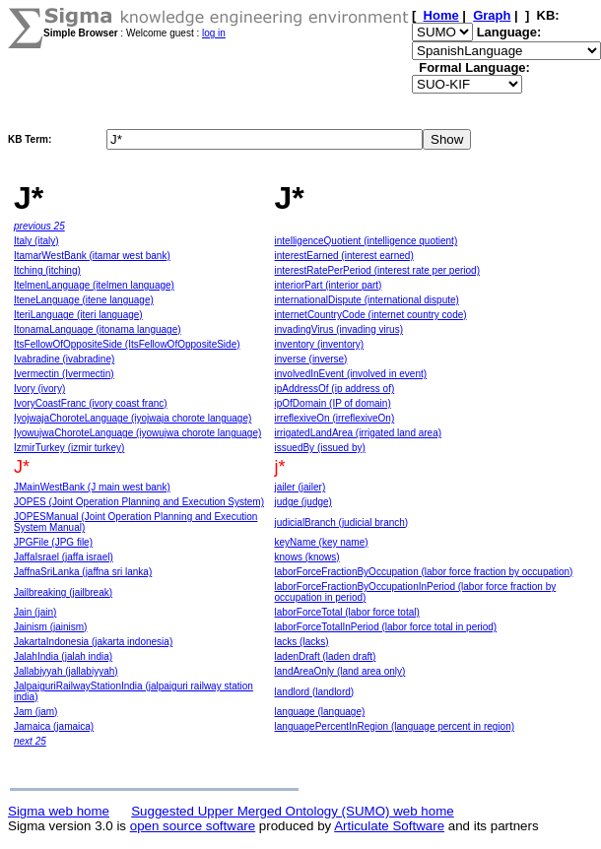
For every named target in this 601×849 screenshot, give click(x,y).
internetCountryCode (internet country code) (371, 314)
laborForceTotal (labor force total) (347, 612)
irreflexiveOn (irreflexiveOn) (335, 418)
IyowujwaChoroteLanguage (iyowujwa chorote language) (137, 432)
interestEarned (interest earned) (344, 255)
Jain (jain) (35, 612)
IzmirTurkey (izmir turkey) (69, 447)
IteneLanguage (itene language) (84, 299)
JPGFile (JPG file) (53, 542)
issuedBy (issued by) (320, 447)
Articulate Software (389, 825)
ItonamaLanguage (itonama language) (97, 329)
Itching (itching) (47, 270)
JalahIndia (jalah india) (63, 656)
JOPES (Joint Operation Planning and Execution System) (139, 501)
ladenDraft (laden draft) (325, 656)
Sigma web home (58, 811)
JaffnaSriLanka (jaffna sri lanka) (83, 571)
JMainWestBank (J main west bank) (92, 487)
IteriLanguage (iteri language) (78, 314)
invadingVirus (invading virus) (339, 329)
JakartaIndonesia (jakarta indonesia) (93, 641)
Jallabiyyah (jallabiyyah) (66, 671)
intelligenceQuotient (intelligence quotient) (366, 240)
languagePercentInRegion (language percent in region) (395, 726)
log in (214, 33)
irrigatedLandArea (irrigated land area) (358, 432)
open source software (192, 825)
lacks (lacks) (302, 641)
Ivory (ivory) (39, 388)
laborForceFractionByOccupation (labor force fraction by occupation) (424, 571)
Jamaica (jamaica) (54, 726)
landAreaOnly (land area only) (340, 671)
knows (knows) (307, 557)
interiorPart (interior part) (328, 285)
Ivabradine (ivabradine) (64, 359)
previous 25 (39, 226)
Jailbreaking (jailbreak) (63, 592)
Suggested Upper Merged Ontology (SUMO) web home (292, 811)
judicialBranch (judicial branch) (342, 522)
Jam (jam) (35, 711)
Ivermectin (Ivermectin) (64, 373)
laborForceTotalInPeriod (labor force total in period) (386, 626)
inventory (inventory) (320, 344)
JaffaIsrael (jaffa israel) (63, 557)
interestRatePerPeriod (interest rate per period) (377, 270)
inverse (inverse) (311, 359)
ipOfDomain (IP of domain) (333, 403)
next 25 (30, 741)
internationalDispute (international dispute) (367, 299)
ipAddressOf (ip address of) (335, 388)
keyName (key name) (321, 542)
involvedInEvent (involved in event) (351, 373)
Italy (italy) (36, 240)
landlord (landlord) (315, 691)
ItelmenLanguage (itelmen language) (94, 285)
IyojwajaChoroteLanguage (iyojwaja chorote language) (132, 418)
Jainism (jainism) (50, 626)
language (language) (320, 711)
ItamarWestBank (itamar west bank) (92, 255)
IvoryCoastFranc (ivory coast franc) (90, 403)
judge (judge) (303, 501)
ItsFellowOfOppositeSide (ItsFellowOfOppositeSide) (127, 344)
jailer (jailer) (300, 487)
